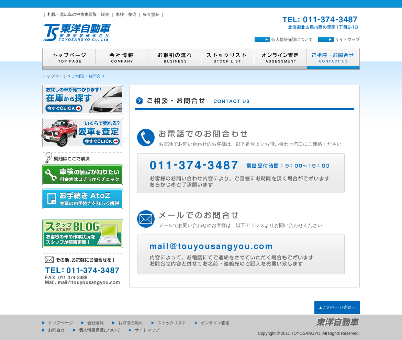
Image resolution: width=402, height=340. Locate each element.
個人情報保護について (292, 39)
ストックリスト (171, 322)
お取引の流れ (130, 322)
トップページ (54, 76)
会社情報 (95, 322)
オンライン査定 (215, 322)
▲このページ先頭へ (337, 307)
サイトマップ (347, 39)
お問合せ (56, 330)
